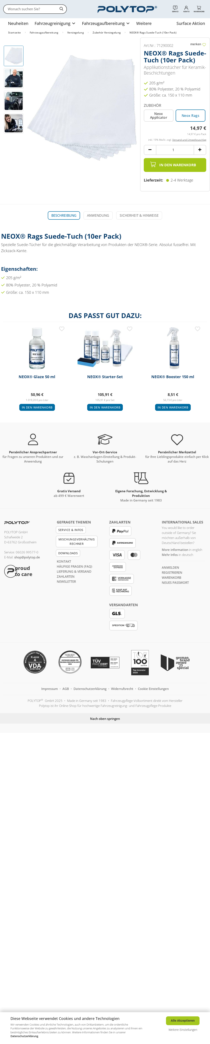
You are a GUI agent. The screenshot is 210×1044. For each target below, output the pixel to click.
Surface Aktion (190, 23)
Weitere (144, 23)
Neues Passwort (175, 582)
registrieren (172, 572)
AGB (66, 689)
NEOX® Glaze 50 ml (37, 376)
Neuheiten (18, 23)
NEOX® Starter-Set (105, 376)
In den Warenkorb (173, 164)
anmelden (170, 567)
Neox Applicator (158, 115)
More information (175, 550)
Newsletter (66, 581)
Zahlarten (66, 576)
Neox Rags (190, 115)
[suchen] (61, 9)
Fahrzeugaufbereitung (104, 23)
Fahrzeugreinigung (53, 23)
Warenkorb (171, 577)
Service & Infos (70, 530)
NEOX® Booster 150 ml (172, 376)
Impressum (50, 689)
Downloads (68, 553)
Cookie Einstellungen (153, 689)
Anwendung (98, 215)
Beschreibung (63, 215)
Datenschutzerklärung (24, 1036)
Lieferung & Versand (74, 571)
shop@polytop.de (27, 557)
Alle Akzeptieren (183, 1020)
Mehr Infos (170, 555)
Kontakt (64, 561)
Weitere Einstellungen (183, 1030)
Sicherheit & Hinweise (139, 215)
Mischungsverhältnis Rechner (76, 541)
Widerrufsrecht (122, 689)
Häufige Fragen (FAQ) (74, 566)
